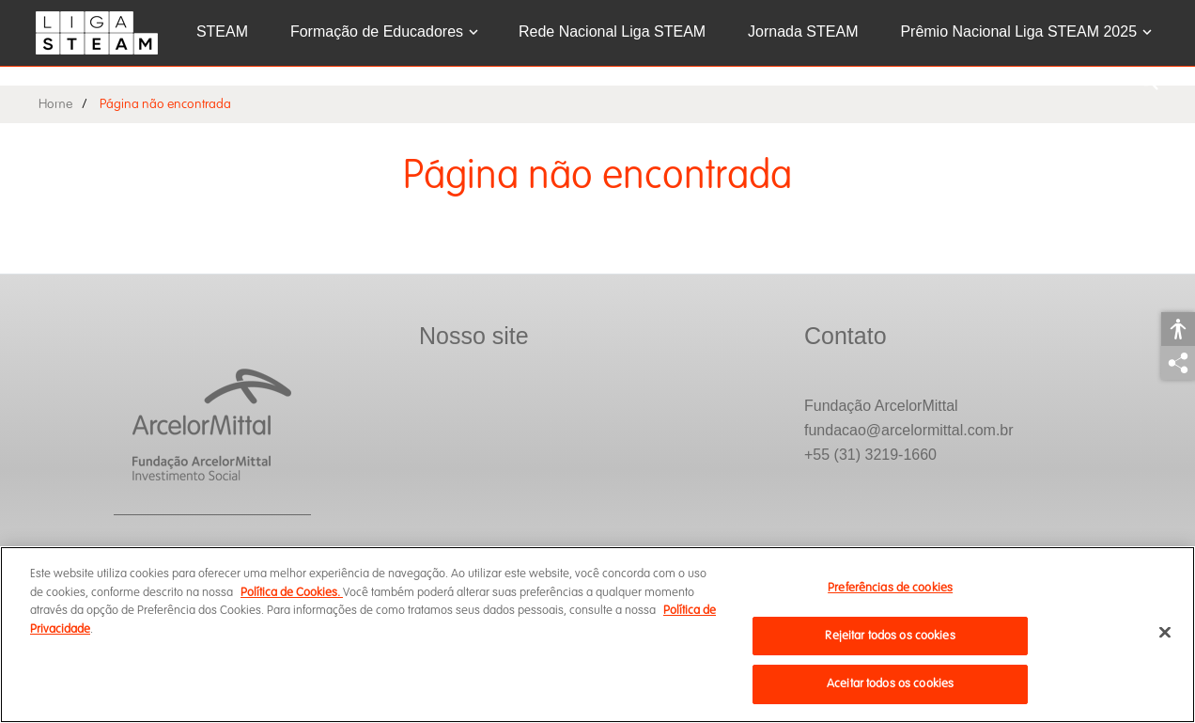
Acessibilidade (1178, 329)
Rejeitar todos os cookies (889, 635)
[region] (597, 634)
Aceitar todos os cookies (890, 683)
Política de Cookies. (292, 592)
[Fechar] (1165, 632)
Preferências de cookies (890, 587)
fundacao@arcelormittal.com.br (909, 430)
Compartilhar (1178, 363)
